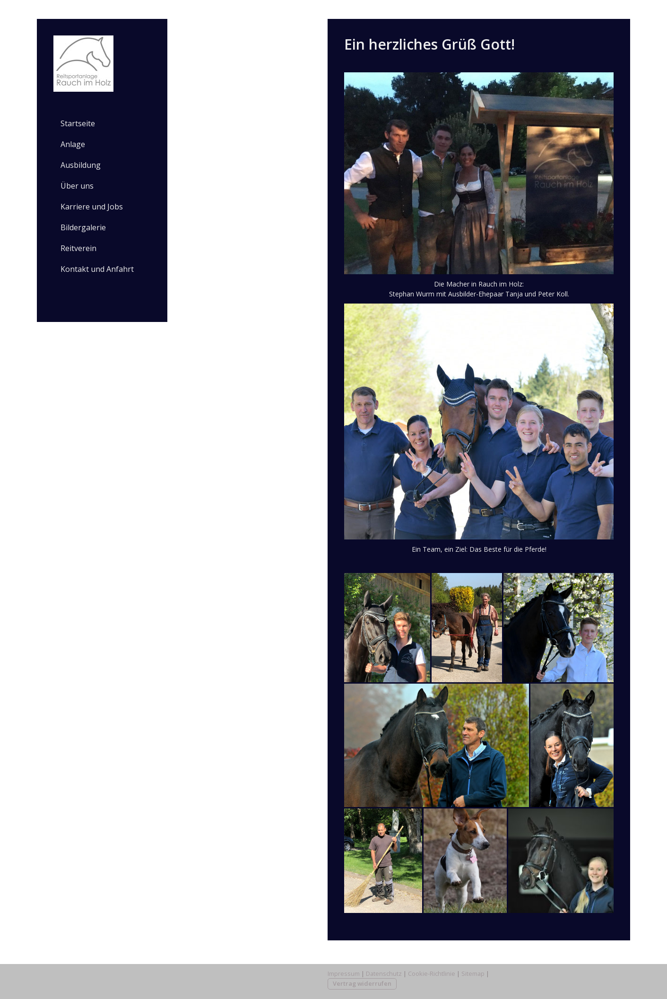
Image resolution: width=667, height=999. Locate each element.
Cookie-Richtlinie (431, 973)
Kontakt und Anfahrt (97, 269)
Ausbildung (81, 165)
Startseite (78, 123)
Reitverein (78, 248)
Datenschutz (384, 973)
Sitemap (473, 973)
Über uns (77, 186)
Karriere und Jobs (92, 206)
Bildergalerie (83, 227)
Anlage (73, 144)
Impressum (344, 973)
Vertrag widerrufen (362, 983)
